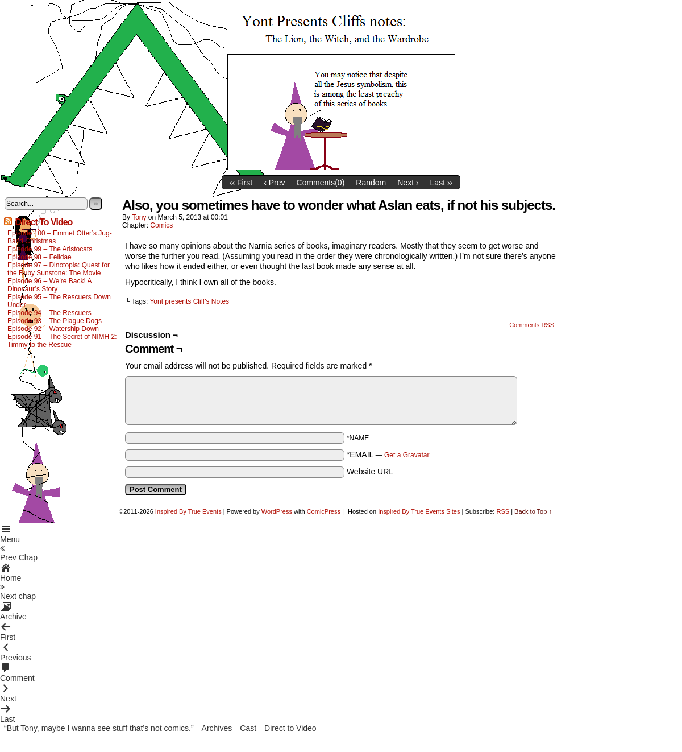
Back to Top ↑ (533, 511)
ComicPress (323, 511)
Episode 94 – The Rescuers (49, 313)
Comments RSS (531, 324)
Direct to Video (290, 728)
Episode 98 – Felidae (39, 257)
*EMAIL (388, 454)
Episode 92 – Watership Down (53, 329)
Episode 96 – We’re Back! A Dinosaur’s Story (49, 285)
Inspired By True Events (188, 511)
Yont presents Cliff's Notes (189, 301)
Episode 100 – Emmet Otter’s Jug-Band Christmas (59, 237)
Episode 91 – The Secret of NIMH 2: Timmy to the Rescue (62, 341)
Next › (407, 182)
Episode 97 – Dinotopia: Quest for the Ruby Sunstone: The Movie (58, 269)
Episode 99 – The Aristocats (49, 249)
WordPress (276, 511)
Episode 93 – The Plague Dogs (54, 321)
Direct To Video (43, 222)
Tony (139, 217)
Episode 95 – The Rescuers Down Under (59, 301)
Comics (161, 225)
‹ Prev (274, 182)
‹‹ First (241, 182)
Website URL (370, 471)
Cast (248, 728)
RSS (502, 511)
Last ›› (441, 182)
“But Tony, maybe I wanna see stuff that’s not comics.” (99, 728)
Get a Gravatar (406, 455)
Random (371, 182)
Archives (217, 728)
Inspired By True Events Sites (419, 511)
